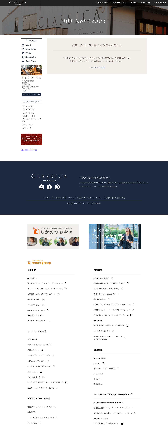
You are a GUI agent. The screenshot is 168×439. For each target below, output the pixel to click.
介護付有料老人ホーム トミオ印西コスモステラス (112, 304)
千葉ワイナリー (33, 350)
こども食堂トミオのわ (102, 331)
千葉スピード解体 (33, 299)
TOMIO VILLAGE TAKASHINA (37, 345)
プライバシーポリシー (94, 197)
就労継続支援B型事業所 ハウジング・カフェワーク (113, 413)
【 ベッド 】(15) (27, 124)
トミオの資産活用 (33, 305)
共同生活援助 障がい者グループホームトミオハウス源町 (108, 337)
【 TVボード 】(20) (28, 116)
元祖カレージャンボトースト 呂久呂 (40, 388)
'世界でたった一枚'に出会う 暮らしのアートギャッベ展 (31, 139)
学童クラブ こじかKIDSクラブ (105, 294)
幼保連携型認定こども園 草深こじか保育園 (109, 283)
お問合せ (80, 197)
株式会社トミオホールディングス (39, 407)
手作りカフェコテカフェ (36, 361)
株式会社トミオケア (100, 299)
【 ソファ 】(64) (27, 106)
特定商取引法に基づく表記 (115, 197)
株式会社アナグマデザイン (37, 320)
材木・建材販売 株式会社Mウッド (107, 423)
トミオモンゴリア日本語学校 (104, 368)
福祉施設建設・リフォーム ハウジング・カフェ (112, 408)
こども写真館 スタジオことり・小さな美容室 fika (45, 382)
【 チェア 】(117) (28, 113)
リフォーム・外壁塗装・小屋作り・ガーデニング (45, 289)
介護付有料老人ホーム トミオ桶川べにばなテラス (112, 310)
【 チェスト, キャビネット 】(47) (32, 120)
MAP (24, 91)
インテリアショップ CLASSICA (38, 355)
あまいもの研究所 (33, 377)
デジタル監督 (32, 423)
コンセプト (47, 197)
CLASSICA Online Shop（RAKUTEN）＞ (134, 182)
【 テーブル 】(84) (28, 109)
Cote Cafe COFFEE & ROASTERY (39, 366)
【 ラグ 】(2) (26, 128)
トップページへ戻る (97, 67)
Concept (102, 3)
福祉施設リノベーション (36, 310)
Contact (160, 3)
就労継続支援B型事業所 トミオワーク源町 (109, 325)
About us (119, 3)
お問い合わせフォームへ (30, 94)
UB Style (97, 363)
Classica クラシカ (29, 149)
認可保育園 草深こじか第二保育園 (106, 289)
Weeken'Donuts (32, 371)
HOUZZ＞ (113, 186)
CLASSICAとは (59, 197)
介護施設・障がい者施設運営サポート (41, 294)
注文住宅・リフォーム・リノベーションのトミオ (45, 283)
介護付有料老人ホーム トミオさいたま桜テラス (111, 315)
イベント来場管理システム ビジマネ (40, 417)
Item (133, 3)
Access (145, 3)
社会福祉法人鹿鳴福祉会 (101, 278)
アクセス (70, 197)
